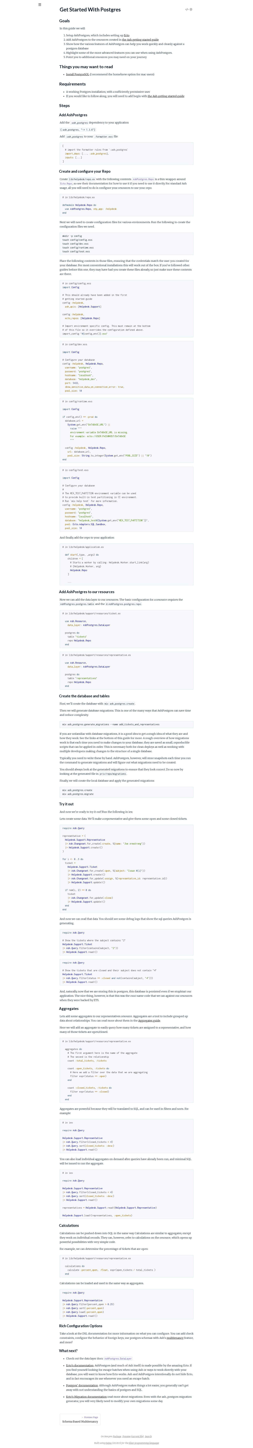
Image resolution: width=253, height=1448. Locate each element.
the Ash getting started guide (164, 39)
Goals (8, 96)
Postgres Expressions (14, 74)
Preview (151, 1436)
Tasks (34, 22)
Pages (7, 22)
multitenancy (199, 1337)
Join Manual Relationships (16, 44)
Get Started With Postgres (17, 90)
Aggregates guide (173, 1020)
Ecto (151, 35)
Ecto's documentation (104, 1365)
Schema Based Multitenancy (18, 78)
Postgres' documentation (106, 1385)
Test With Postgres (12, 49)
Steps (8, 107)
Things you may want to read (20, 100)
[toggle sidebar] (43, 5)
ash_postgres (23, 13)
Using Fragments (11, 53)
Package (141, 1436)
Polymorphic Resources (15, 70)
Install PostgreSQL (101, 74)
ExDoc (133, 1443)
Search (172, 1436)
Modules (19, 22)
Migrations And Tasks (13, 65)
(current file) (161, 1436)
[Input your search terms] (24, 4)
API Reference (10, 32)
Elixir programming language (168, 1443)
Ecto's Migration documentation (110, 1396)
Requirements (13, 104)
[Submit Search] (5, 5)
